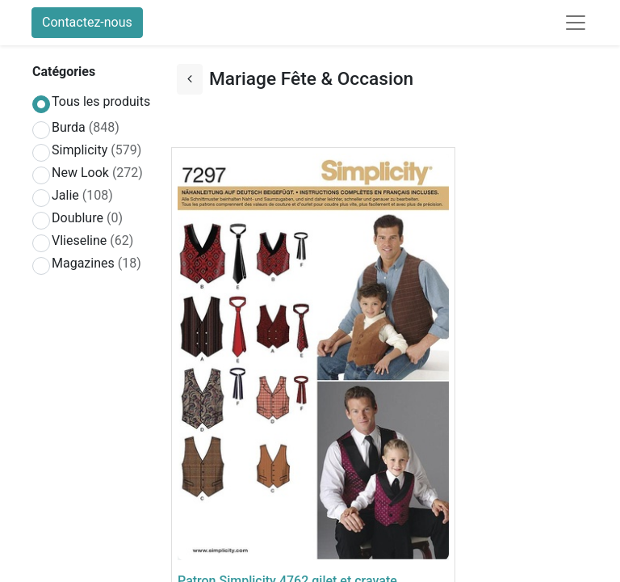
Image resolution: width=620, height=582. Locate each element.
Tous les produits (101, 101)
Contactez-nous (87, 22)
